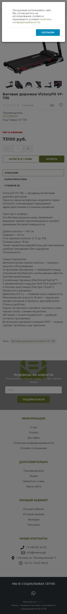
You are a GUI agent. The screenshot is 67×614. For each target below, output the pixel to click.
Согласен (47, 32)
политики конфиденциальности (31, 21)
